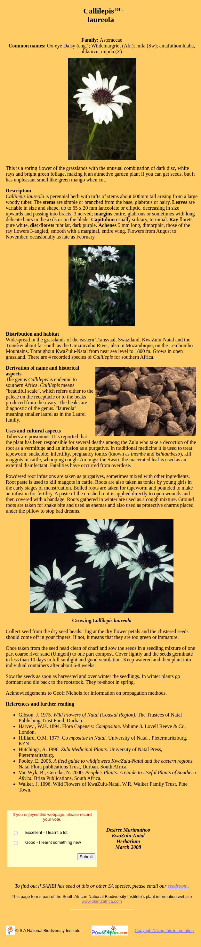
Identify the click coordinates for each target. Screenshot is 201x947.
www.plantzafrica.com (102, 901)
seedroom (178, 886)
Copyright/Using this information (164, 930)
